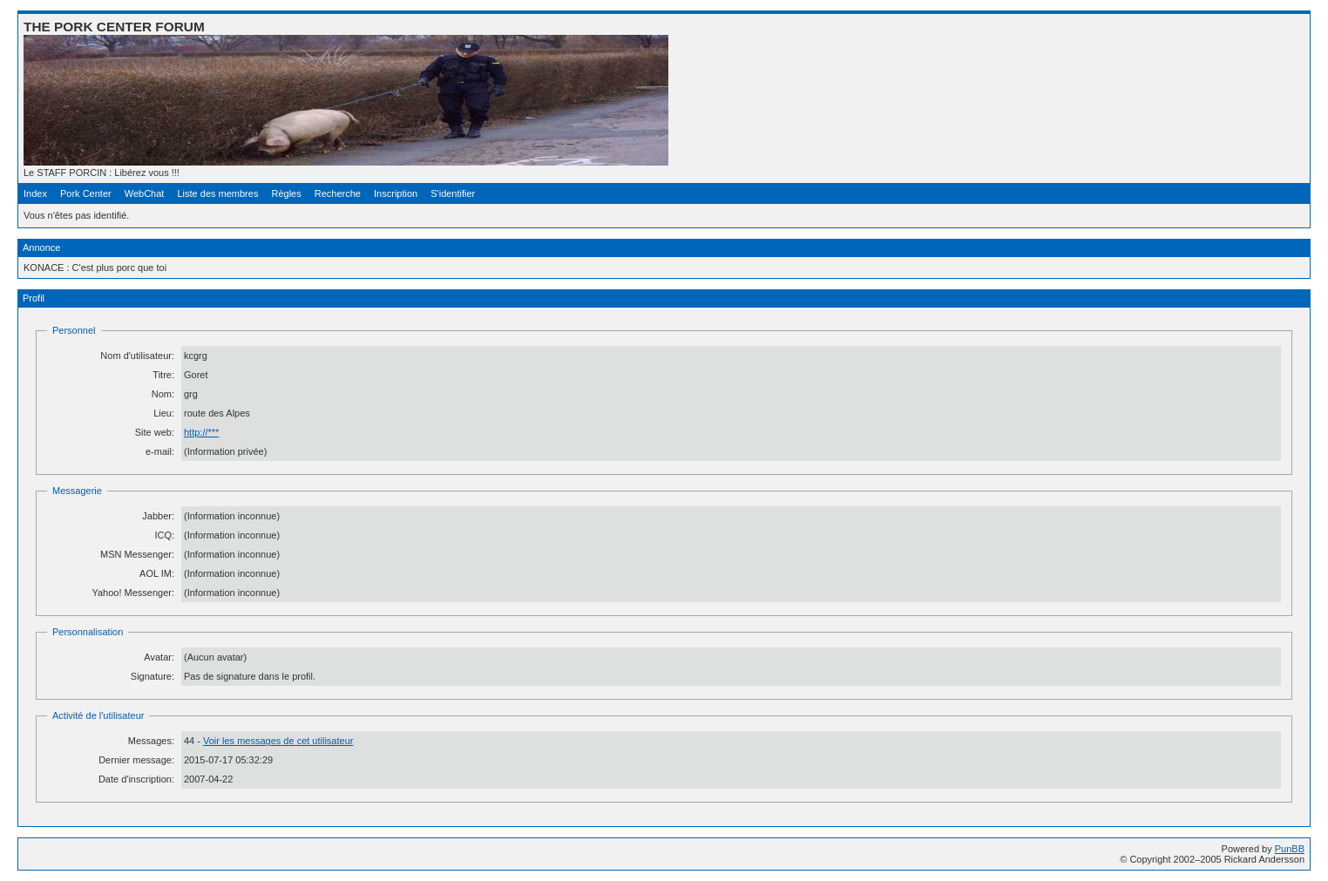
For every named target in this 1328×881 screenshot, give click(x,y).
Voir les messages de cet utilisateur (278, 740)
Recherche (338, 193)
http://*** (201, 432)
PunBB (1289, 849)
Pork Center (86, 193)
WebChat (145, 193)
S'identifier (452, 193)
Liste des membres (217, 193)
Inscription (395, 193)
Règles (286, 193)
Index (35, 193)
